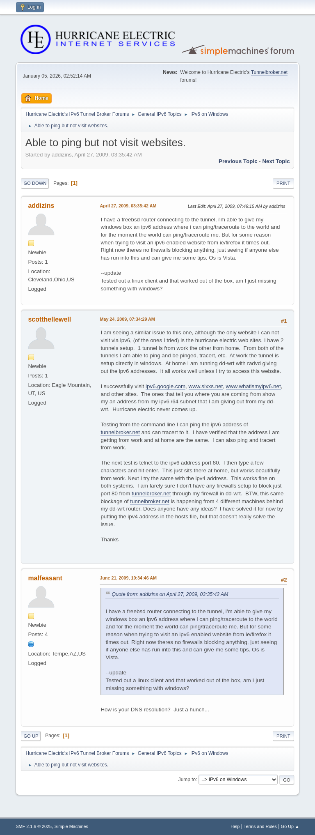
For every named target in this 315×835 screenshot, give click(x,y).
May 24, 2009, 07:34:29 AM (127, 319)
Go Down (34, 183)
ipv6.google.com (165, 386)
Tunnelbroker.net (269, 72)
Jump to (187, 779)
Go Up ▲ (290, 826)
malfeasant (45, 578)
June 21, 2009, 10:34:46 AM (128, 577)
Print (283, 183)
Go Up (30, 736)
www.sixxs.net (206, 386)
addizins (41, 205)
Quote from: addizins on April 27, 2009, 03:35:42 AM (170, 594)
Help (235, 826)
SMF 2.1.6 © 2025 (34, 826)
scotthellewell (49, 319)
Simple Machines (71, 826)
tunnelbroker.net (120, 432)
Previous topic (238, 161)
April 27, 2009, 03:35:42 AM (128, 205)
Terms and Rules (260, 826)
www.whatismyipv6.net (253, 386)
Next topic (276, 161)
